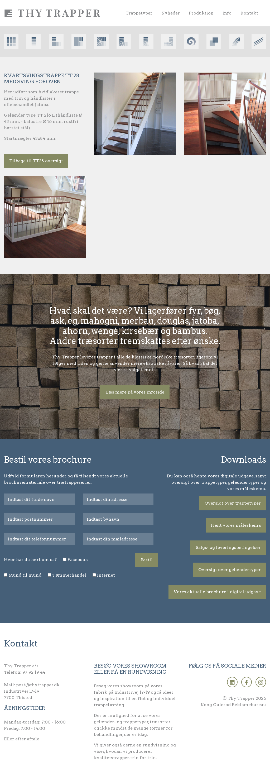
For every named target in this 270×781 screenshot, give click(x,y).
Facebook (78, 559)
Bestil (147, 559)
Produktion (201, 13)
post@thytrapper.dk (38, 684)
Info (227, 13)
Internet (106, 575)
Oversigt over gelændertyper (229, 569)
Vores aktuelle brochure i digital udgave (217, 591)
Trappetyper (139, 13)
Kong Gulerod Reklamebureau (233, 704)
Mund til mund (24, 575)
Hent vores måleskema (236, 525)
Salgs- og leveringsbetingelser (228, 547)
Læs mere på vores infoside (134, 392)
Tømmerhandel (69, 575)
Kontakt (249, 13)
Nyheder (170, 13)
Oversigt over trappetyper (233, 503)
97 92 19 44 (33, 672)
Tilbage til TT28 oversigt (36, 160)
